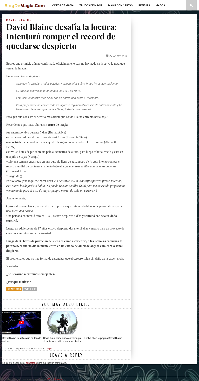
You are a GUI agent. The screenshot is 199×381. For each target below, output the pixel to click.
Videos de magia (63, 5)
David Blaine (19, 19)
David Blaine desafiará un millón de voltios (21, 340)
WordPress (54, 379)
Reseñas (144, 5)
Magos (160, 5)
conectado (31, 363)
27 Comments (118, 55)
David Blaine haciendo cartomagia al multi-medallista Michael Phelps (62, 340)
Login (48, 348)
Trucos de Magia (90, 5)
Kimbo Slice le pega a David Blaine (103, 338)
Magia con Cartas (120, 5)
